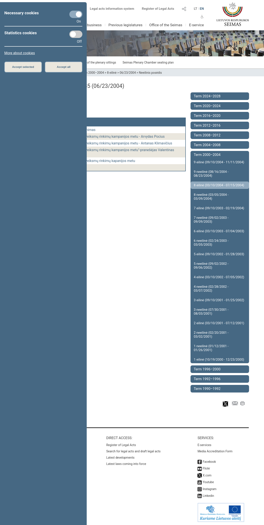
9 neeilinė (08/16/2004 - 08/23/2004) (211, 174)
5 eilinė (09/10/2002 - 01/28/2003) (219, 254)
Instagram (209, 489)
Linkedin (208, 495)
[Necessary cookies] (75, 14)
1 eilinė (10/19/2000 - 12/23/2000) (219, 359)
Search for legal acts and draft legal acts (133, 451)
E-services (204, 445)
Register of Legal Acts (158, 9)
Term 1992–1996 (207, 379)
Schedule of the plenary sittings (95, 62)
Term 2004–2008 (207, 145)
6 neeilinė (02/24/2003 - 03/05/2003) (211, 243)
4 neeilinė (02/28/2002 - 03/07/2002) (211, 289)
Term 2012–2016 (207, 125)
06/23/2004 (128, 72)
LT (195, 9)
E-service (196, 25)
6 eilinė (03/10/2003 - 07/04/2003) (219, 231)
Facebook (209, 461)
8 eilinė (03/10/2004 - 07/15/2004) (219, 185)
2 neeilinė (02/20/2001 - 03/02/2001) (211, 335)
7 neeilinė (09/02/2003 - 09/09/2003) (211, 220)
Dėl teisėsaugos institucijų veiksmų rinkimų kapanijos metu (89, 161)
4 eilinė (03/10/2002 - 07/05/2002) (219, 277)
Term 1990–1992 (207, 389)
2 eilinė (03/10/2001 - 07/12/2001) (219, 323)
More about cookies (19, 53)
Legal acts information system (112, 9)
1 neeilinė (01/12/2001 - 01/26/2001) (211, 348)
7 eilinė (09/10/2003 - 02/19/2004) (219, 208)
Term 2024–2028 (207, 96)
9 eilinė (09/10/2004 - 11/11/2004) (219, 162)
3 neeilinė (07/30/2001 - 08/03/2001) (211, 312)
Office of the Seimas (165, 25)
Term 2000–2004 (92, 72)
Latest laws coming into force (126, 464)
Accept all (63, 67)
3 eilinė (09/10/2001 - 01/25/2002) (219, 300)
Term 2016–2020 (207, 116)
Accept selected (23, 67)
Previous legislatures (125, 25)
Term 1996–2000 (207, 369)
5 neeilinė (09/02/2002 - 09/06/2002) (211, 266)
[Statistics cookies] (75, 34)
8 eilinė (112, 72)
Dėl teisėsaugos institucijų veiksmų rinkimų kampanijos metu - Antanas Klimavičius (108, 143)
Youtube (208, 482)
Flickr (206, 468)
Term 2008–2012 (207, 135)
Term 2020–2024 (207, 106)
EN (202, 9)
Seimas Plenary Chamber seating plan (148, 62)
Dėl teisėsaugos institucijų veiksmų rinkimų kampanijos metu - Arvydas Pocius (104, 136)
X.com (207, 475)
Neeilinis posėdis (150, 72)
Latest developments (120, 457)
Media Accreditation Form (214, 451)
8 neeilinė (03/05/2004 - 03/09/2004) (211, 197)
